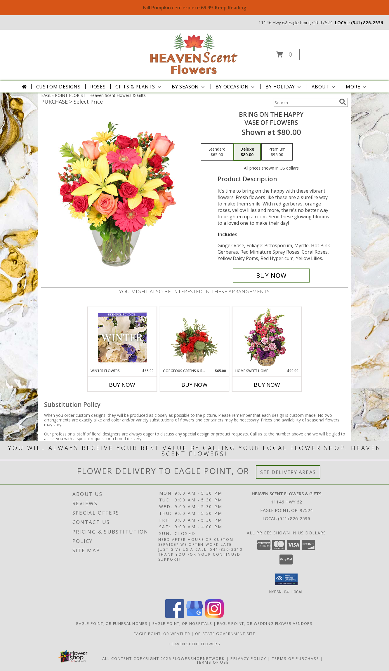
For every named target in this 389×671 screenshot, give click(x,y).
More (356, 86)
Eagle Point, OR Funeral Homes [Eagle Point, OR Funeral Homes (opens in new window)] (111, 623)
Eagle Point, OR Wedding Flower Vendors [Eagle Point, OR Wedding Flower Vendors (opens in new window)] (264, 623)
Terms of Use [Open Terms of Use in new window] (213, 662)
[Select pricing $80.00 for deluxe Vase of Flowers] (247, 152)
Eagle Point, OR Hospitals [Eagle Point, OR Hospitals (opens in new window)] (182, 623)
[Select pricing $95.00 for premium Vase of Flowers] (277, 152)
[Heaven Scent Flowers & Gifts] (194, 52)
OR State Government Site (225, 633)
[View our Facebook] (174, 616)
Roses (98, 86)
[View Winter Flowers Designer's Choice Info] (122, 337)
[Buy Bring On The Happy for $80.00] (271, 276)
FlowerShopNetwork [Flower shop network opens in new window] (199, 658)
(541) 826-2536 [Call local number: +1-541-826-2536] (367, 22)
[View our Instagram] (214, 616)
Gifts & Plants (138, 86)
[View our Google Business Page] (194, 616)
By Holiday (283, 86)
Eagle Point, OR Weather (162, 633)
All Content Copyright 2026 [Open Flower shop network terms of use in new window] (136, 658)
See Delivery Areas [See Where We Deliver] (288, 472)
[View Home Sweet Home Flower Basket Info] (267, 337)
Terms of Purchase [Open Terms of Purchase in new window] (295, 658)
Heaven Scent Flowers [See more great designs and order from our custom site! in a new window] (194, 643)
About (324, 86)
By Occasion (236, 86)
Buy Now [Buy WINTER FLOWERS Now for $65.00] (122, 384)
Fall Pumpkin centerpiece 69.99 (194, 7)
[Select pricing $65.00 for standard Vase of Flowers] (217, 152)
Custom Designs (58, 86)
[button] (284, 54)
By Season (189, 86)
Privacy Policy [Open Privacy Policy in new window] (248, 658)
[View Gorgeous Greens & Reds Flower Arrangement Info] (194, 337)
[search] (343, 101)
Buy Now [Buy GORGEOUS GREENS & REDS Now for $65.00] (194, 384)
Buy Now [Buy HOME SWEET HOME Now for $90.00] (267, 384)
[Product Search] (305, 102)
